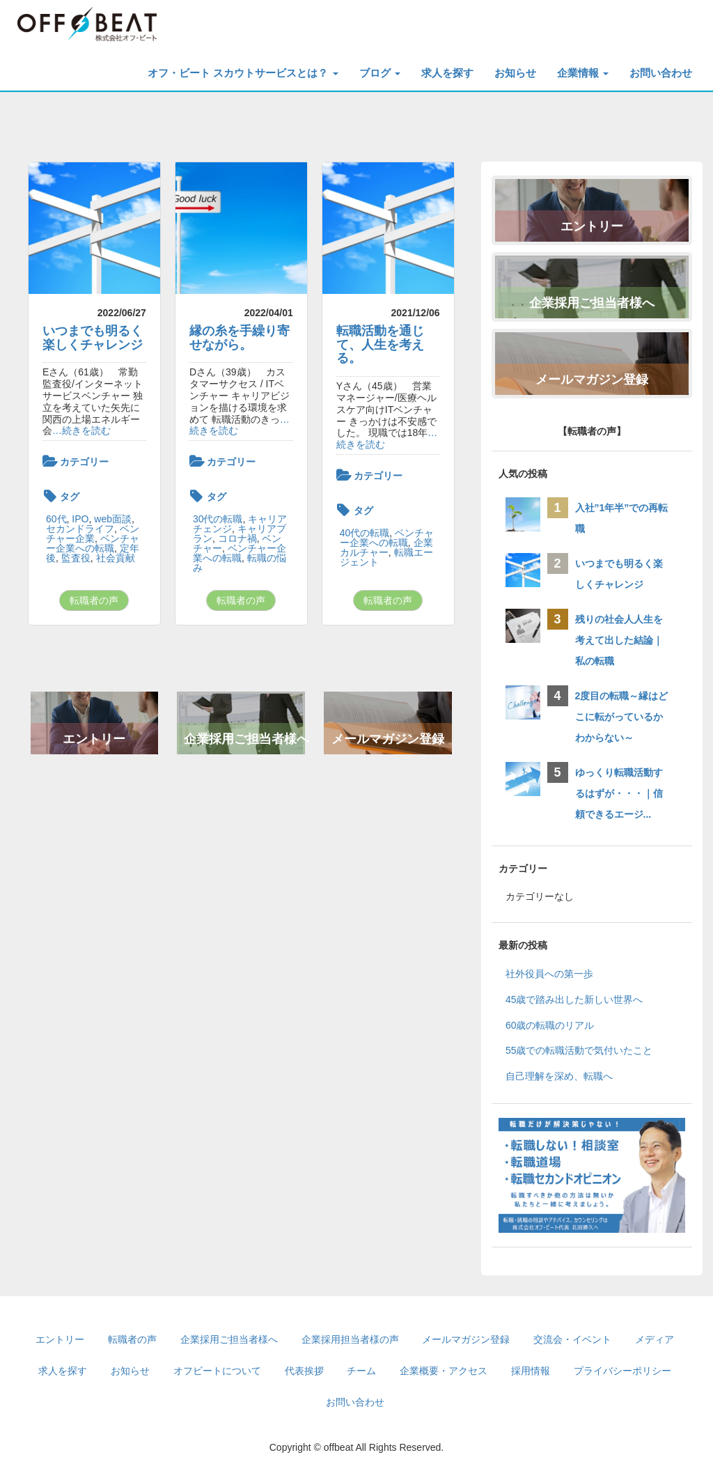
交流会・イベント (572, 1339)
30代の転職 (218, 518)
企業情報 (583, 73)
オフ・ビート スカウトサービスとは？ (243, 73)
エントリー (94, 739)
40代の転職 (365, 532)
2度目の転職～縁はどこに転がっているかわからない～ (621, 716)
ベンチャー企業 (92, 533)
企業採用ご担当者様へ (244, 739)
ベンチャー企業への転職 (92, 543)
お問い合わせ (660, 73)
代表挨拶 (304, 1370)
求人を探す (447, 73)
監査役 (76, 557)
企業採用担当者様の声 (350, 1339)
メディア (654, 1339)
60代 (56, 518)
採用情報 (530, 1370)
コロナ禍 (237, 538)
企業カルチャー (386, 547)
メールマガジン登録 (387, 739)
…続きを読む (81, 430)
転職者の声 (94, 600)
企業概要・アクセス (443, 1370)
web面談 (113, 518)
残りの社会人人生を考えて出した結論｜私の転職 (619, 640)
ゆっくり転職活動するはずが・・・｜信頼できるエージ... (619, 793)
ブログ (379, 73)
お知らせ (515, 73)
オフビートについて (217, 1370)
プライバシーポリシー (622, 1370)
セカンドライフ (80, 528)
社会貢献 (115, 557)
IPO (80, 518)
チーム (361, 1370)
